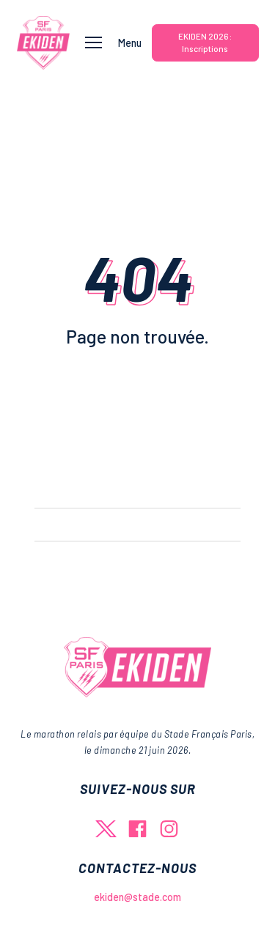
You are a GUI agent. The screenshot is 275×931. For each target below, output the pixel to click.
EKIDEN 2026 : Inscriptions (205, 42)
